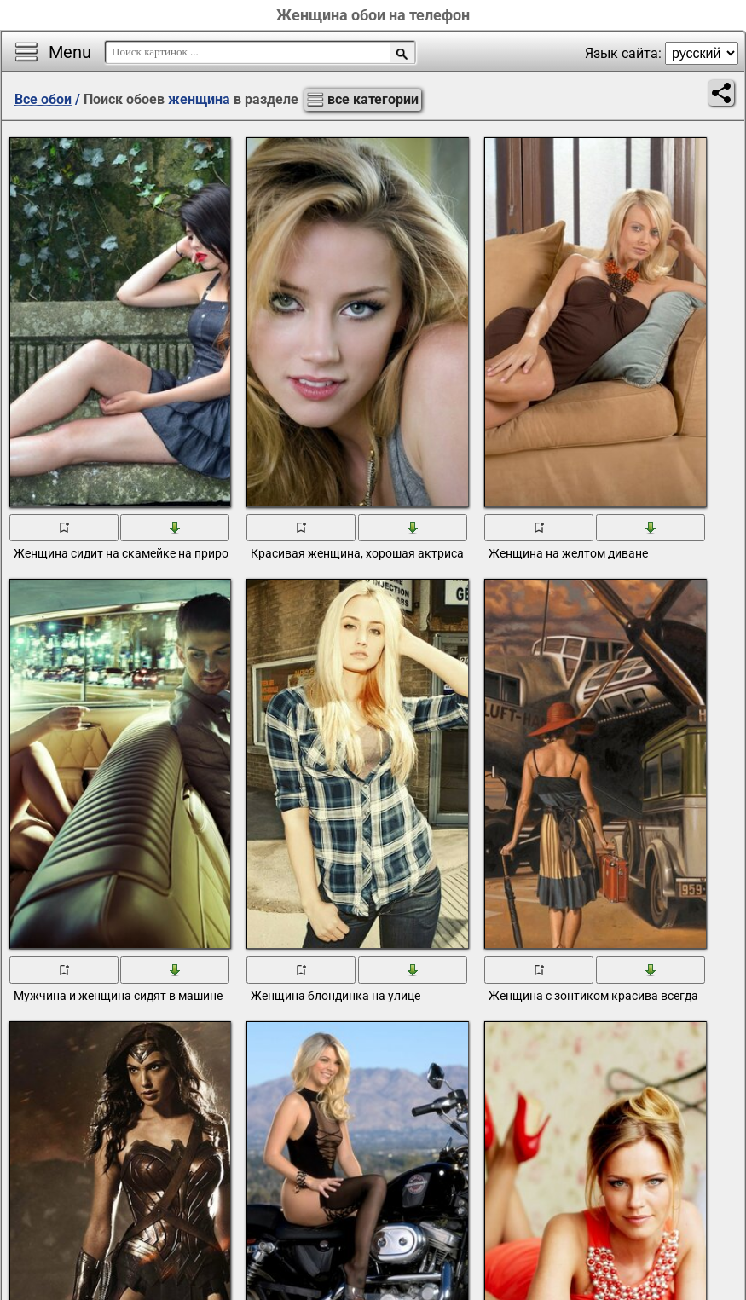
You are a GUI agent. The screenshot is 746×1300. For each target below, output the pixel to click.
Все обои (43, 99)
